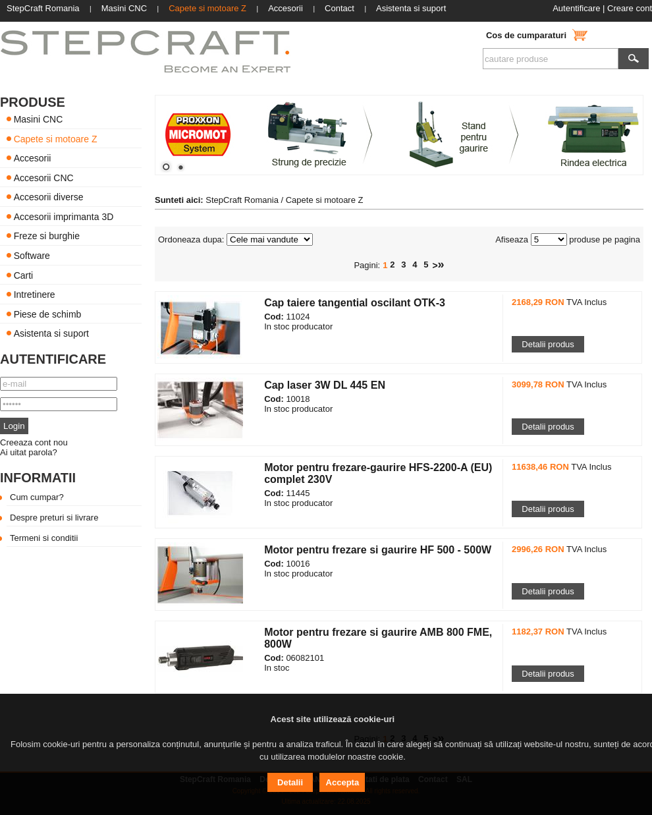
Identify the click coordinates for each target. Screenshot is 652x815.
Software (32, 255)
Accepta (343, 782)
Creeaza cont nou (34, 442)
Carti (24, 274)
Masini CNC (38, 119)
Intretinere (34, 294)
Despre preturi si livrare (54, 517)
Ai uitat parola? (28, 452)
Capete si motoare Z (55, 138)
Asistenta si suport (51, 333)
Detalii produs (548, 344)
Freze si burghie (47, 236)
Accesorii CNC (44, 177)
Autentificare (576, 8)
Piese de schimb (48, 313)
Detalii (290, 782)
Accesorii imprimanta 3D (64, 216)
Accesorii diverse (49, 197)
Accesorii (32, 158)
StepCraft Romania (242, 200)
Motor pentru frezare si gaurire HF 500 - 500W (377, 549)
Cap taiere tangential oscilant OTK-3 (354, 302)
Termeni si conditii (44, 538)
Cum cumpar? (37, 497)
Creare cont (629, 8)
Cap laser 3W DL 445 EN (324, 385)
